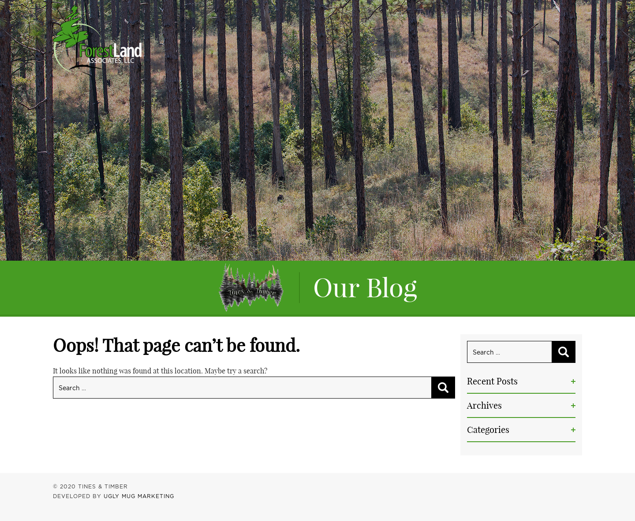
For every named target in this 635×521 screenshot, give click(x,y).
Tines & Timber (97, 39)
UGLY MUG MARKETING (139, 496)
